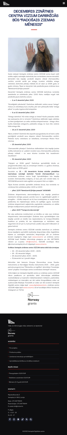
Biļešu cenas (13, 367)
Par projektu (13, 348)
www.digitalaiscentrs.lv (38, 285)
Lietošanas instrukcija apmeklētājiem (21, 356)
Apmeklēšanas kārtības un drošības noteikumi (24, 361)
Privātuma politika (15, 352)
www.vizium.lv (37, 237)
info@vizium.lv (31, 242)
